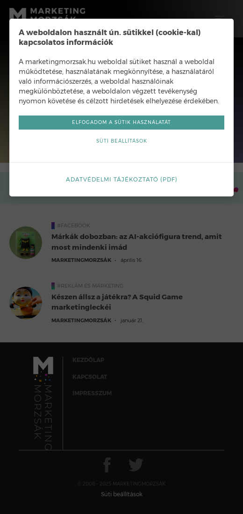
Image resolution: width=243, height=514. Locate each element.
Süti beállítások (121, 141)
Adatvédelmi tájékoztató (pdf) (122, 179)
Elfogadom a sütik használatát (121, 122)
